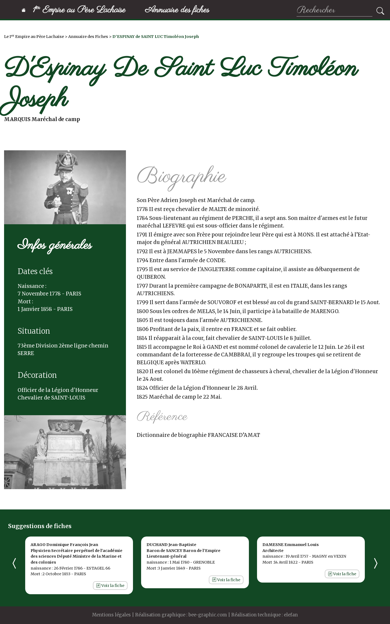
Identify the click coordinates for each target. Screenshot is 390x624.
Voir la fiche (110, 585)
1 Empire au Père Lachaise (73, 10)
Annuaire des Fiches (88, 36)
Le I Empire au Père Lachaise (34, 36)
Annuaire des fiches (177, 10)
